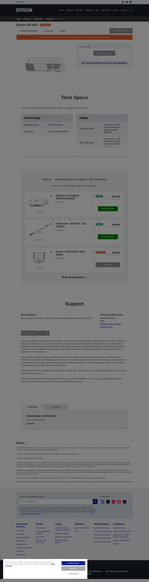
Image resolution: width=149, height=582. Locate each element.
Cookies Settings (73, 573)
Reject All (73, 568)
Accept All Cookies (73, 563)
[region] (45, 569)
